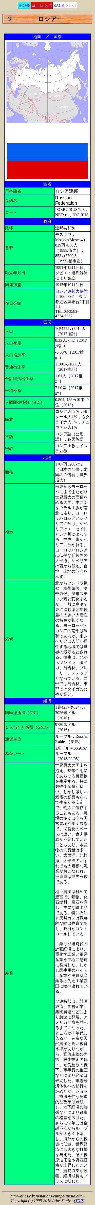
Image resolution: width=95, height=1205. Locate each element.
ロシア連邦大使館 (71, 291)
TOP (79, 1200)
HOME (24, 5)
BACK (58, 5)
